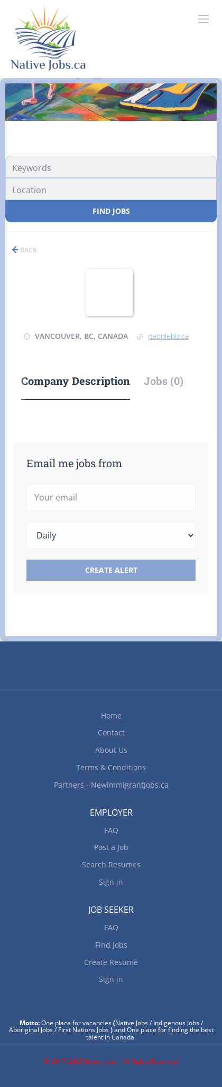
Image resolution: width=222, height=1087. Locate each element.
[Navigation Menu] (203, 19)
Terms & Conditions (111, 767)
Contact (111, 732)
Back (27, 249)
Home (111, 716)
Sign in (111, 882)
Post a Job (111, 847)
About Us (111, 750)
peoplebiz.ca (168, 336)
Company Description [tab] (75, 380)
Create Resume (111, 962)
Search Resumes (111, 864)
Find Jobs (111, 211)
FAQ (111, 830)
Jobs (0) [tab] (163, 380)
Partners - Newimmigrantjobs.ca (111, 785)
